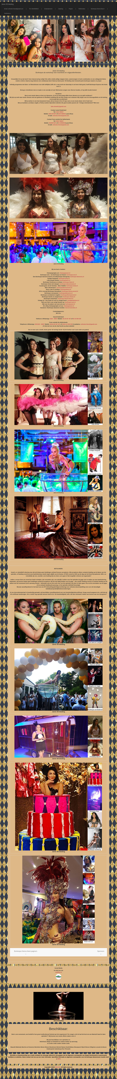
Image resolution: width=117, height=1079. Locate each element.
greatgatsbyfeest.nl (73, 300)
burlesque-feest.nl (68, 282)
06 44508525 (62, 123)
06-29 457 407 (67, 318)
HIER (58, 1059)
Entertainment (48, 9)
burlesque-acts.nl (70, 302)
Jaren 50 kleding (7, 4)
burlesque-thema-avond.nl (70, 291)
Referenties (82, 9)
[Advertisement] (58, 1074)
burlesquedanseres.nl (65, 293)
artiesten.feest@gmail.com (61, 115)
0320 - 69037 (53, 318)
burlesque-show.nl (72, 286)
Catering (60, 9)
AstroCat (57, 1067)
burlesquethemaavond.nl (68, 295)
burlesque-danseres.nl (77, 276)
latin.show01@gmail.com (58, 106)
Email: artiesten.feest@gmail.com (13, 9)
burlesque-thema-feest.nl (65, 298)
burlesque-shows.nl (69, 296)
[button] (26, 952)
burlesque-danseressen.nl (68, 284)
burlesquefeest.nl (65, 289)
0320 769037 (60, 112)
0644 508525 (62, 114)
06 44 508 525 (77, 318)
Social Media (58, 968)
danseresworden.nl (71, 307)
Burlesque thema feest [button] (98, 9)
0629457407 (52, 123)
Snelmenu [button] (7, 13)
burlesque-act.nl (72, 275)
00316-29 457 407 (55, 324)
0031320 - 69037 (40, 324)
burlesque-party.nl (64, 278)
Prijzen (71, 9)
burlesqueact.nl (70, 304)
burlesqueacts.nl (65, 280)
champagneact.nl (65, 273)
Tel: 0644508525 (34, 9)
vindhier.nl (58, 972)
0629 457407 (52, 114)
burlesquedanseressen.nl (64, 287)
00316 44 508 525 (67, 324)
